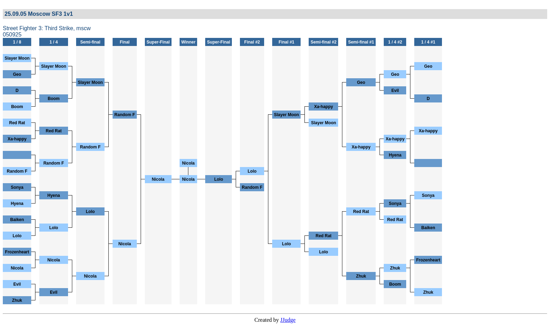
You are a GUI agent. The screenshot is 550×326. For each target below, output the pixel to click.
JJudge (288, 320)
